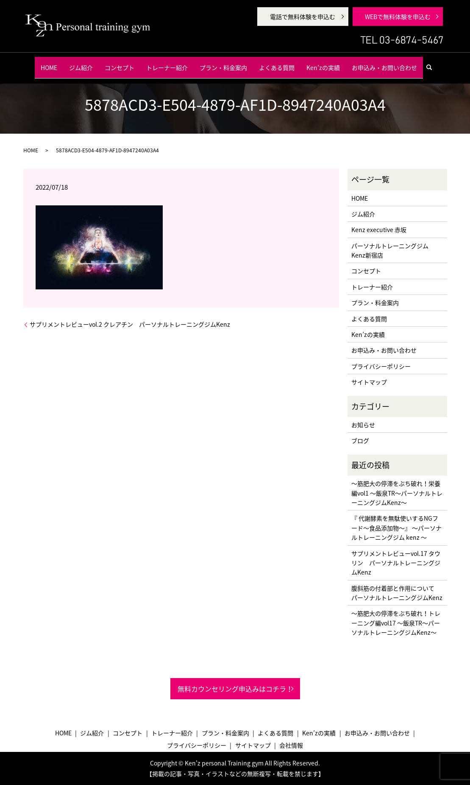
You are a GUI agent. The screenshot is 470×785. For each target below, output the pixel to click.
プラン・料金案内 (223, 63)
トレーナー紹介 (167, 63)
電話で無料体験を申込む (302, 16)
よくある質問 (277, 63)
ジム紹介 (81, 63)
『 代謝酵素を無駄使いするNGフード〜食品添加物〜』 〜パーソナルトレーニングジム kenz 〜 (396, 527)
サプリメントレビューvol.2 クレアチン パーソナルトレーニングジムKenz (130, 324)
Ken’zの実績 (323, 63)
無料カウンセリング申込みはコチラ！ (235, 689)
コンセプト (119, 63)
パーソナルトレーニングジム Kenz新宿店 (389, 250)
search (433, 63)
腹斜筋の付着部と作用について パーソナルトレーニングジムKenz (396, 593)
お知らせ (363, 425)
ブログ (360, 440)
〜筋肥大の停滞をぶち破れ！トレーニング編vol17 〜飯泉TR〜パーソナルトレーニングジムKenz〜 (395, 622)
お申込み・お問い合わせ (384, 63)
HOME (49, 63)
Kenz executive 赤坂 (378, 229)
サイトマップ (369, 382)
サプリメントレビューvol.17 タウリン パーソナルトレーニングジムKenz (395, 563)
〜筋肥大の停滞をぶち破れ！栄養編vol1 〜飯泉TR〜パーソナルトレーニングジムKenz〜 (396, 493)
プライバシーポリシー (381, 366)
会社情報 (291, 745)
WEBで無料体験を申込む (398, 16)
